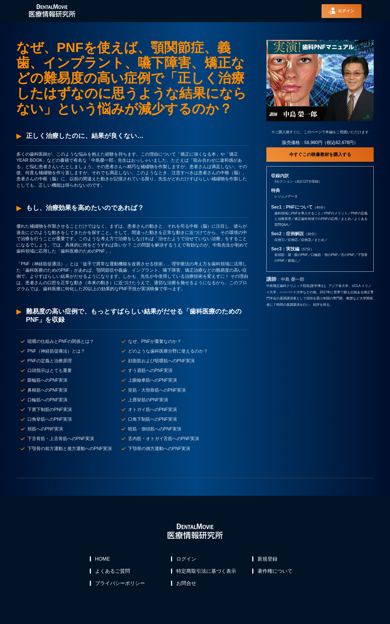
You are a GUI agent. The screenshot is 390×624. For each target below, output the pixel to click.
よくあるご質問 (112, 572)
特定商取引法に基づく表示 (206, 572)
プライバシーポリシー (120, 585)
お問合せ (187, 585)
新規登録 (268, 558)
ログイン (187, 558)
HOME (102, 558)
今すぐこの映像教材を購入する (320, 154)
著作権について (275, 572)
